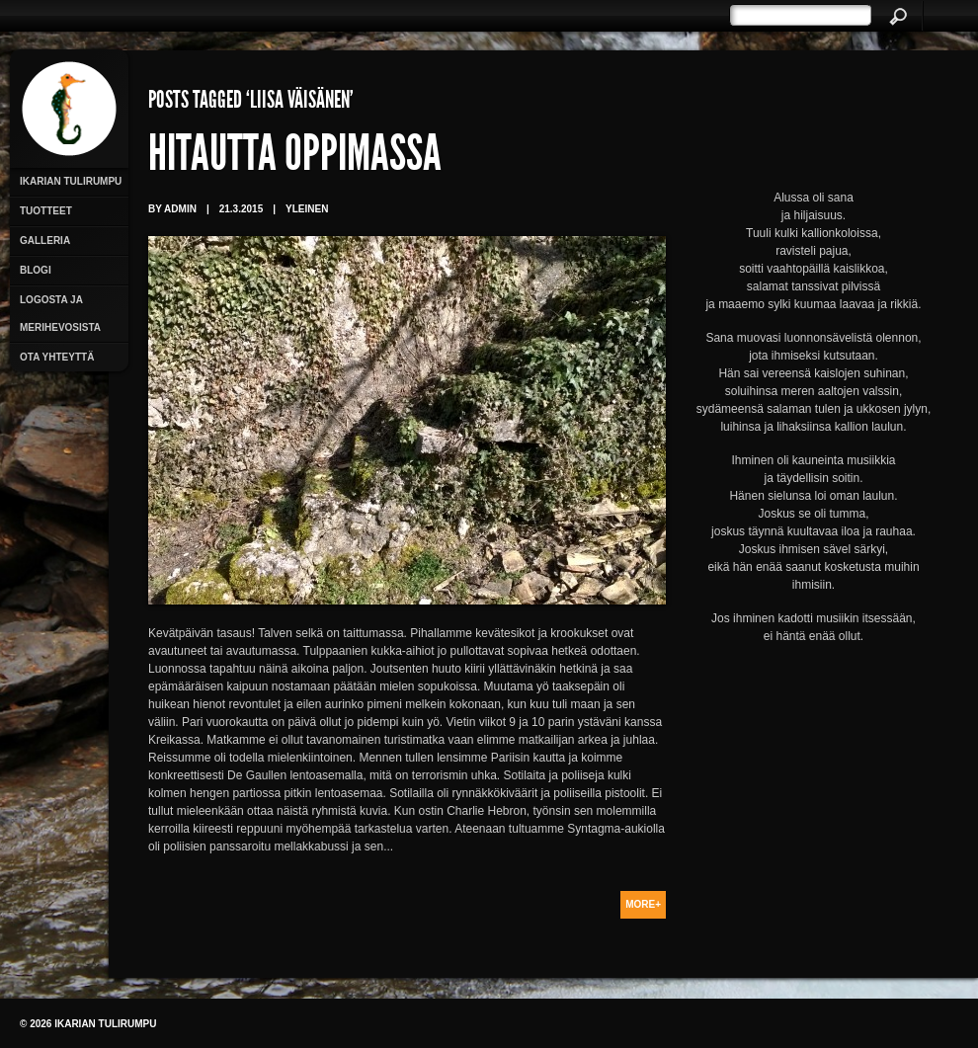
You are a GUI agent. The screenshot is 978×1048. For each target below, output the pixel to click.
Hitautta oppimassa (295, 158)
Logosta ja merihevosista (60, 313)
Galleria (45, 240)
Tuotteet (46, 210)
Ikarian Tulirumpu (71, 181)
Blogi (35, 270)
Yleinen (306, 208)
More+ (643, 904)
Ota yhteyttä (57, 357)
